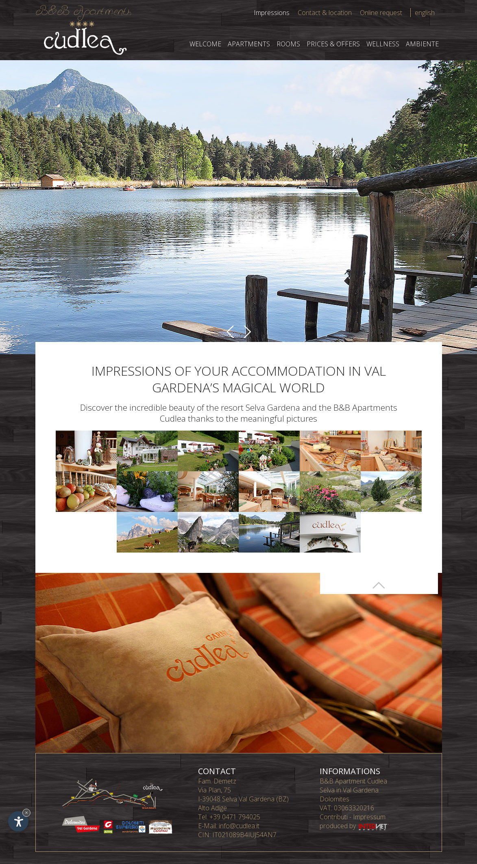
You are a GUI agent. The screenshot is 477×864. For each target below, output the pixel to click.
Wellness (382, 43)
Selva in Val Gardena (349, 790)
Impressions (272, 12)
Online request (381, 12)
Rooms (288, 43)
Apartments (249, 43)
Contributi (334, 816)
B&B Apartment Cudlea (353, 781)
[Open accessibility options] (18, 821)
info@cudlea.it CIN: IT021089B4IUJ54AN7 (237, 830)
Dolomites (334, 798)
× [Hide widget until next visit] (26, 813)
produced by (355, 825)
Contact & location (325, 12)
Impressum (369, 816)
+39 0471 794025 (234, 816)
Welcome (205, 43)
